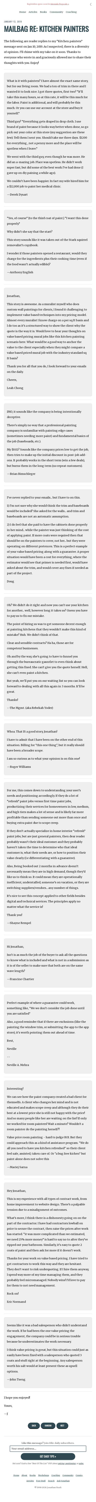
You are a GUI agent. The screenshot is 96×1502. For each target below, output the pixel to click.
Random (48, 1425)
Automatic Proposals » (59, 4)
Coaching (71, 12)
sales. (81, 1463)
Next (62, 1425)
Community (56, 12)
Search (51, 1481)
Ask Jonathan (63, 1481)
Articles (33, 12)
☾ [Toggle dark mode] (91, 4)
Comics (79, 1475)
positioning (70, 1463)
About (24, 1475)
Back (34, 1425)
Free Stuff (41, 1481)
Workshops (43, 1475)
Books (43, 12)
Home (22, 12)
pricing (61, 1463)
